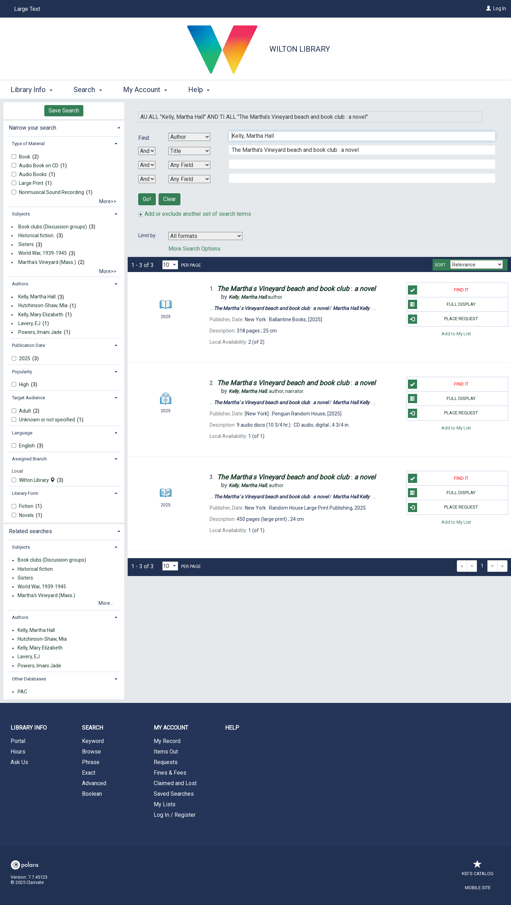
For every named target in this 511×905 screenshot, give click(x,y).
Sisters (26, 244)
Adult (25, 411)
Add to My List (456, 333)
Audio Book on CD (39, 165)
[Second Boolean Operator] (146, 165)
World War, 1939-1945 (42, 253)
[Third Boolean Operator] (146, 179)
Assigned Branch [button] (29, 458)
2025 (25, 358)
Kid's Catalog (477, 870)
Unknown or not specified (47, 419)
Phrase (91, 762)
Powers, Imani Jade (40, 332)
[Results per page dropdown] (170, 264)
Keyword (93, 741)
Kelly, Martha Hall (37, 297)
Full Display (442, 304)
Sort (440, 265)
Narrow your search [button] (32, 127)
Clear (169, 199)
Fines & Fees (170, 772)
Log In (499, 8)
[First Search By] (189, 137)
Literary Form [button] (25, 493)
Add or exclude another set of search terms (194, 214)
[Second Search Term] (358, 150)
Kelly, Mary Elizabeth (40, 314)
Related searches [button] (30, 531)
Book (25, 157)
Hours (18, 751)
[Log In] (488, 8)
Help (232, 727)
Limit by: (148, 235)
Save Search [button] (64, 110)
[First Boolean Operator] (146, 151)
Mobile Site (478, 887)
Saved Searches (174, 793)
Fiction (26, 506)
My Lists (164, 804)
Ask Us (19, 762)
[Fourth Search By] (189, 179)
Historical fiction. (36, 235)
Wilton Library (299, 49)
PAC (22, 691)
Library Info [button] (31, 89)
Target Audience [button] (28, 397)
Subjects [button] (21, 213)
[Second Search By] (189, 151)
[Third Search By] (189, 165)
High (24, 384)
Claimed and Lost (175, 783)
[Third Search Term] (358, 164)
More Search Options (194, 248)
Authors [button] (20, 283)
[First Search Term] (358, 136)
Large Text (27, 9)
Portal (18, 741)
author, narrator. (266, 391)
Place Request (443, 319)
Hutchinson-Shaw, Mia (43, 306)
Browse (91, 751)
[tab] (64, 127)
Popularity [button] (22, 371)
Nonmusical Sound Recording (52, 192)
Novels (27, 515)
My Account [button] (145, 89)
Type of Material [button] (28, 143)
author (255, 297)
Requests (166, 762)
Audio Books (33, 174)
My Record (167, 741)
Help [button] (199, 89)
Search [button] (88, 89)
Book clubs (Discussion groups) (52, 227)
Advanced (94, 783)
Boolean (92, 793)
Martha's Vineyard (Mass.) (47, 262)
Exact (88, 772)
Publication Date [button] (28, 345)
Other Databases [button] (29, 678)
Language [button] (22, 432)
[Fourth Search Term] (358, 178)
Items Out (166, 751)
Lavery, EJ (29, 323)
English (27, 445)
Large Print (31, 183)
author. (256, 485)
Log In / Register (175, 815)
